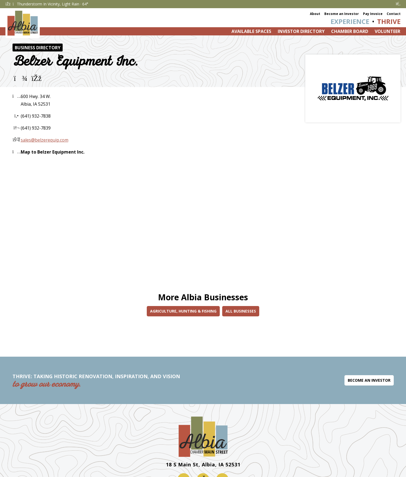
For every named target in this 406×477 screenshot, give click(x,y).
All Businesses (240, 311)
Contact (394, 13)
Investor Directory (301, 31)
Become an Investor (341, 13)
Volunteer (387, 31)
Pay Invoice (373, 13)
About (315, 13)
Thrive (389, 21)
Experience (350, 21)
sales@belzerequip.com (44, 140)
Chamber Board (349, 31)
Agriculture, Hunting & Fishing (183, 311)
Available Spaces (251, 31)
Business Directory (37, 48)
